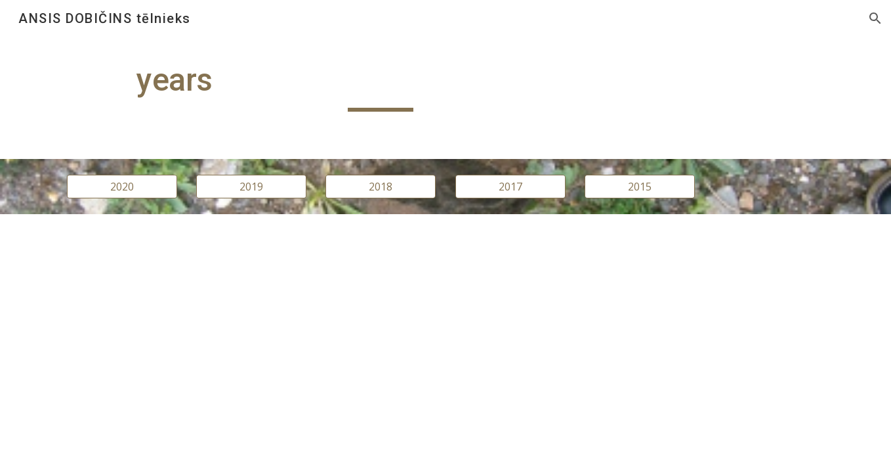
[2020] (122, 186)
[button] (875, 18)
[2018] (380, 186)
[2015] (639, 186)
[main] (380, 86)
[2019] (251, 186)
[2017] (510, 186)
